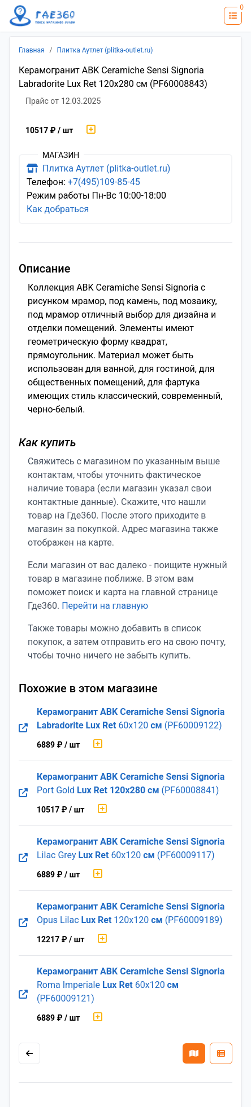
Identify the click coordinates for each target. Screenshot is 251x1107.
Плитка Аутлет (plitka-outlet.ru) (105, 50)
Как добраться (58, 209)
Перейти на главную (105, 605)
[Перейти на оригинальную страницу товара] (23, 728)
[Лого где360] (42, 16)
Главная (32, 50)
